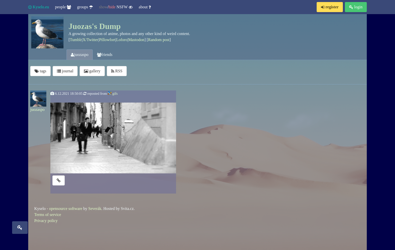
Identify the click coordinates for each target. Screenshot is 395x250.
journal (65, 71)
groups (85, 7)
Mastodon (136, 40)
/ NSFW (116, 7)
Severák (95, 208)
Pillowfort (107, 40)
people (63, 7)
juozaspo (79, 54)
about (145, 7)
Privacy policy (46, 220)
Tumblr (76, 40)
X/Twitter (90, 40)
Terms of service (47, 214)
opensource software (65, 208)
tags (40, 71)
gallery (92, 71)
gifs (115, 94)
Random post (159, 40)
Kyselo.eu (38, 7)
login (356, 7)
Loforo (121, 40)
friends (104, 54)
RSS (116, 71)
